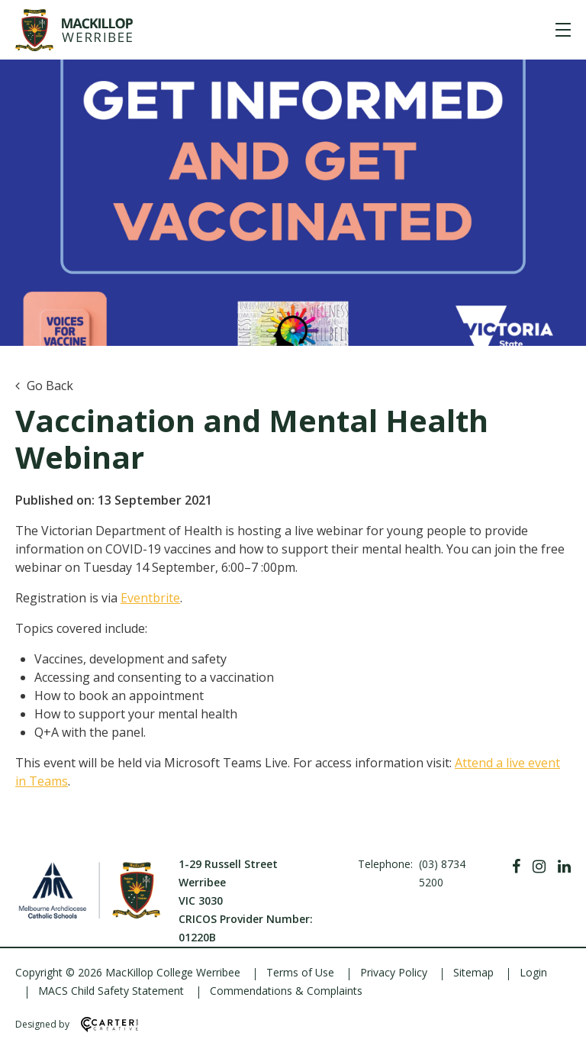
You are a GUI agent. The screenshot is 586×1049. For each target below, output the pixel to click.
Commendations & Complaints (286, 990)
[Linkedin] (564, 866)
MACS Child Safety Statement (111, 990)
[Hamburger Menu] (563, 29)
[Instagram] (539, 866)
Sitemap (473, 972)
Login (533, 972)
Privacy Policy (393, 972)
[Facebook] (516, 866)
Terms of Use (300, 972)
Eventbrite (150, 597)
